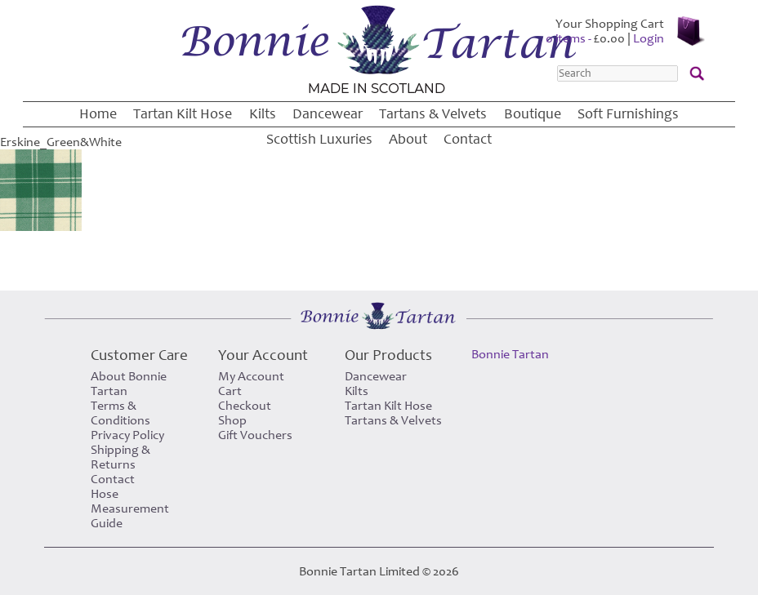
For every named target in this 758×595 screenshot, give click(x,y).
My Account (251, 376)
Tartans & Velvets (433, 114)
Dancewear (327, 114)
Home (98, 114)
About (408, 139)
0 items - (585, 38)
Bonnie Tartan (510, 354)
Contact (468, 139)
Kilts (262, 114)
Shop (232, 420)
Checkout (244, 405)
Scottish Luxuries (319, 139)
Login (648, 38)
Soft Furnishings (628, 114)
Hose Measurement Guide (130, 508)
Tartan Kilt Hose (182, 114)
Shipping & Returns (120, 457)
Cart (230, 391)
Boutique (532, 114)
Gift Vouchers (255, 435)
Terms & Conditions (120, 413)
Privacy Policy (127, 435)
